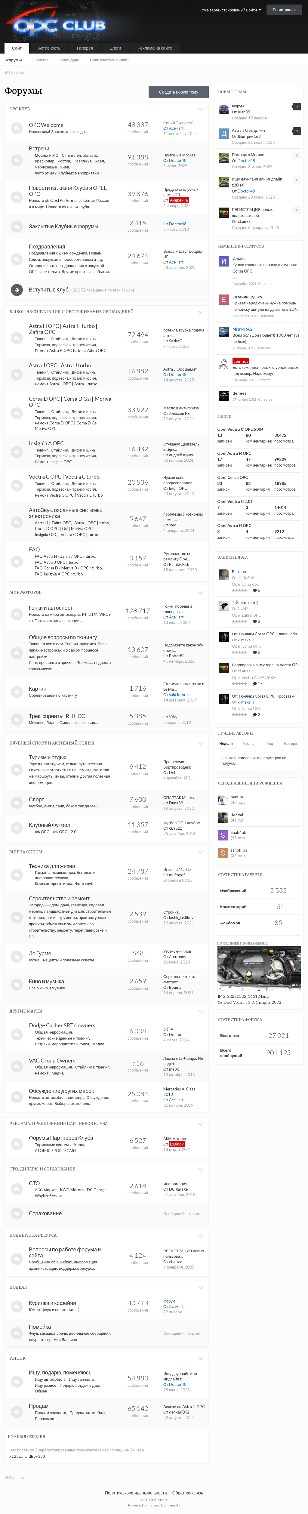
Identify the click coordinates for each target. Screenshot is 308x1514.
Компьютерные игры (53, 883)
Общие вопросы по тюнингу (63, 637)
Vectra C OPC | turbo (79, 534)
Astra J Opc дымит (180, 369)
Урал (99, 161)
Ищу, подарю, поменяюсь (60, 1372)
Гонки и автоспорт (51, 607)
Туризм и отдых (47, 757)
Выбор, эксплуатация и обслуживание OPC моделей (71, 311)
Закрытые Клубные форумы (63, 226)
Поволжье (82, 161)
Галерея (85, 48)
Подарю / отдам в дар (79, 1385)
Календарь (69, 59)
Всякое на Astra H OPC (184, 1406)
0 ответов (265, 283)
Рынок (17, 1358)
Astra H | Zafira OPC (53, 522)
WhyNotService (48, 1195)
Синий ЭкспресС (178, 122)
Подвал (18, 1287)
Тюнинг (41, 338)
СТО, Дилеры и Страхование (42, 1169)
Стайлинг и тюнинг (92, 1067)
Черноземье (46, 167)
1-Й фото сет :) (245, 602)
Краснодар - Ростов (52, 161)
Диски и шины (84, 338)
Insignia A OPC (46, 443)
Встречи (39, 148)
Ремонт (41, 1073)
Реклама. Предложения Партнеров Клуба (58, 1123)
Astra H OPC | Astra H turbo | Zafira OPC (63, 328)
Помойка (40, 1326)
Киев (64, 167)
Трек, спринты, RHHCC (57, 716)
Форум (169, 1301)
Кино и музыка (46, 981)
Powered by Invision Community (154, 1505)
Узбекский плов (177, 951)
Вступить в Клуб (49, 289)
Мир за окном (25, 852)
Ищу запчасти (81, 1379)
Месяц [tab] (248, 743)
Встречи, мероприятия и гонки (62, 1043)
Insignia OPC (46, 534)
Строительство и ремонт (59, 898)
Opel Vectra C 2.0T (235, 501)
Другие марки (25, 1011)
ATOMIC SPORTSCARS (55, 1150)
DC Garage (96, 1189)
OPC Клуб (19, 109)
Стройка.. (171, 912)
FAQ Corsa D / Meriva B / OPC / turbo (68, 568)
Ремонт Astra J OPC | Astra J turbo (66, 383)
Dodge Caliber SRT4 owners (62, 1025)
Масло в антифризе (181, 407)
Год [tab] (270, 743)
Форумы (13, 59)
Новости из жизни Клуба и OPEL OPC (68, 190)
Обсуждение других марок (61, 1090)
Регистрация (284, 9)
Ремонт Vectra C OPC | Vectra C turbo (69, 495)
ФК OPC (42, 831)
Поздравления (47, 246)
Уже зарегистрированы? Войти (231, 10)
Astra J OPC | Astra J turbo (60, 365)
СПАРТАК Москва (179, 797)
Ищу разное (46, 1385)
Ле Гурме (40, 953)
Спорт (36, 799)
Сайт (17, 48)
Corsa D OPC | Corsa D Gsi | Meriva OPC (70, 401)
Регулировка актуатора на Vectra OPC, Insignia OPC (266, 664)
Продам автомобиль (87, 1412)
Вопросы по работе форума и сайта (65, 1252)
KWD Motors (72, 1189)
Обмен (41, 1391)
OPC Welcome (46, 125)
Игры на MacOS (177, 869)
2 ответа (264, 380)
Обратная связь (187, 1492)
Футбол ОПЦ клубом (181, 822)
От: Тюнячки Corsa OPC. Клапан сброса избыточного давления (266, 633)
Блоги (115, 48)
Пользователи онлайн (110, 59)
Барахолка (44, 1418)
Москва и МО (47, 155)
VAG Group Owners (52, 1060)
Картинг (38, 688)
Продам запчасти (50, 1412)
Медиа (98, 1043)
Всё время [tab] (292, 743)
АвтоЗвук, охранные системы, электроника (65, 513)
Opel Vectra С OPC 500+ (240, 429)
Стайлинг (59, 338)
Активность (49, 48)
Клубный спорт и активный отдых (51, 743)
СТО (34, 1183)
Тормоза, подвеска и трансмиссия (65, 344)
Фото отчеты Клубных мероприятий (67, 173)
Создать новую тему (178, 91)
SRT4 (168, 1029)
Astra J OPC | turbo (91, 522)
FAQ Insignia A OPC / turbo (59, 574)
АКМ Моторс (174, 1138)
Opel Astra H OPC (234, 453)
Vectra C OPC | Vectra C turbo (64, 476)
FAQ (34, 549)
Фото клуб (84, 883)
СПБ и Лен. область (79, 155)
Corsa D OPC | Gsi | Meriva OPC (64, 528)
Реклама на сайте (155, 48)
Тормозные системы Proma (59, 1144)
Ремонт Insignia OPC (53, 461)
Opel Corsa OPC (232, 477)
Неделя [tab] (226, 743)
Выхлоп (239, 571)
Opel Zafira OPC (246, 615)
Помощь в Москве (179, 155)
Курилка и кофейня (52, 1303)
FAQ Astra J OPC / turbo (57, 562)
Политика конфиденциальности (136, 1492)
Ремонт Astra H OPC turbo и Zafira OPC (70, 350)
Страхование (45, 1213)
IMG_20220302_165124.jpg (243, 996)
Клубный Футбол (49, 825)
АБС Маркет (46, 1189)
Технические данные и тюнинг (62, 1038)
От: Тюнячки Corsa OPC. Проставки (263, 696)
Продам (38, 1405)
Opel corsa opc (245, 584)
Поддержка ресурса (33, 1235)
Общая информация (53, 1032)
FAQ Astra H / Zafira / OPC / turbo (65, 556)
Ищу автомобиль (50, 1379)
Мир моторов (25, 592)
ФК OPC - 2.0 (64, 831)
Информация (175, 1183)
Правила (41, 59)
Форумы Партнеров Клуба (61, 1137)
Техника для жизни (52, 866)
